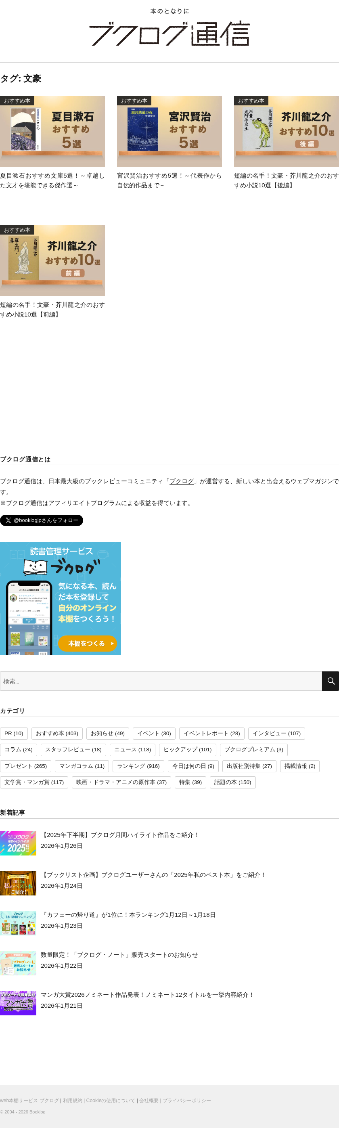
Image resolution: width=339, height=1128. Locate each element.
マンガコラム (76, 766)
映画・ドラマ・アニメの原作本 (115, 782)
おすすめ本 (50, 733)
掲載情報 (296, 766)
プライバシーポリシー (187, 1100)
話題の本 (225, 782)
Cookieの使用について (111, 1100)
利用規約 (72, 1100)
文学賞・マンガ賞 (27, 782)
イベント (148, 733)
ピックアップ (180, 749)
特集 (184, 782)
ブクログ (182, 481)
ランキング (131, 766)
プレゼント (18, 766)
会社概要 (149, 1100)
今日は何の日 (189, 766)
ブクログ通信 (169, 33)
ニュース (125, 749)
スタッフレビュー (67, 749)
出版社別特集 (244, 766)
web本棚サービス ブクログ (29, 1100)
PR (8, 733)
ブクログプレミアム (249, 749)
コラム (12, 749)
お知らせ (102, 733)
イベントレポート (206, 733)
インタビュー (270, 733)
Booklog (37, 1111)
